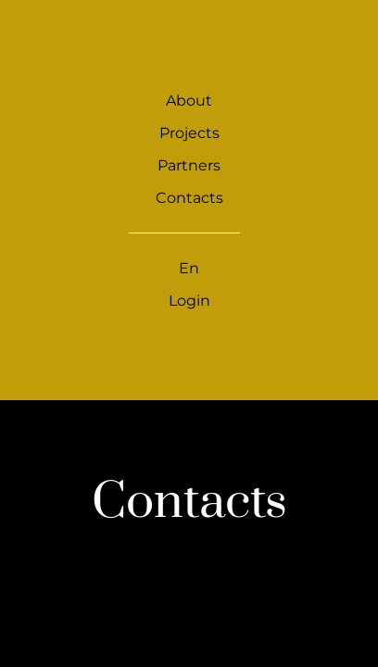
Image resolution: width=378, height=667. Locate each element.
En (189, 268)
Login (189, 300)
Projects (189, 133)
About (189, 100)
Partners (189, 165)
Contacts (189, 198)
